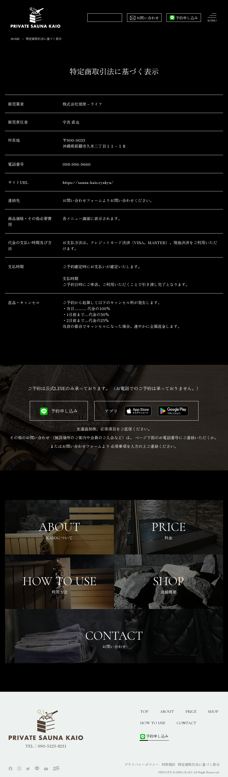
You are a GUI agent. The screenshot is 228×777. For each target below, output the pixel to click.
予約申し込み (187, 17)
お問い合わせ (147, 17)
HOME (15, 38)
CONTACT (186, 722)
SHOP (213, 711)
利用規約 (168, 764)
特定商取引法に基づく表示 (199, 764)
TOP (144, 711)
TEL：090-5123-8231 (45, 746)
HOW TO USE (152, 722)
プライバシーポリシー (141, 764)
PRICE (191, 711)
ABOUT (167, 711)
